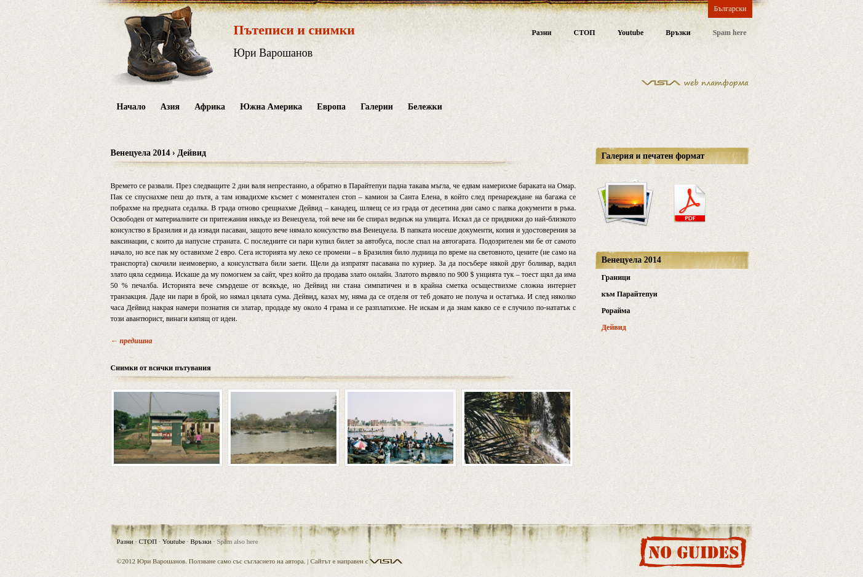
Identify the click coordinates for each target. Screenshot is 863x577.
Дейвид (614, 327)
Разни (541, 33)
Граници (616, 277)
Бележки (425, 106)
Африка (209, 106)
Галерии (376, 106)
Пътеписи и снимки (294, 30)
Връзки (678, 33)
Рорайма (616, 310)
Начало (131, 106)
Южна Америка (271, 106)
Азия (170, 106)
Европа (331, 106)
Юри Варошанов (273, 53)
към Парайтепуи (630, 294)
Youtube (631, 33)
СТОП (584, 33)
